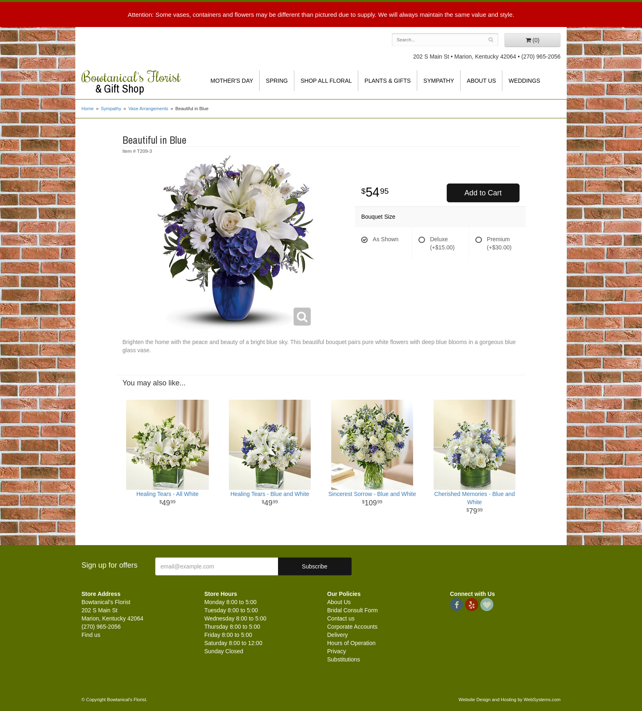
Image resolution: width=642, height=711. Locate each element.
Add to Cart (483, 193)
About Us (481, 80)
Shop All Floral (326, 80)
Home (87, 108)
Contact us (341, 618)
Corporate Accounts (352, 626)
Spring (277, 80)
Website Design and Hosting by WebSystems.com (510, 699)
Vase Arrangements (148, 108)
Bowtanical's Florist (136, 82)
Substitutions (343, 659)
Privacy (336, 651)
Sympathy (438, 80)
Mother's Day (231, 80)
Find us (90, 635)
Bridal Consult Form (352, 610)
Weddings (524, 80)
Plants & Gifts (387, 80)
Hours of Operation (351, 643)
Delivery (337, 635)
